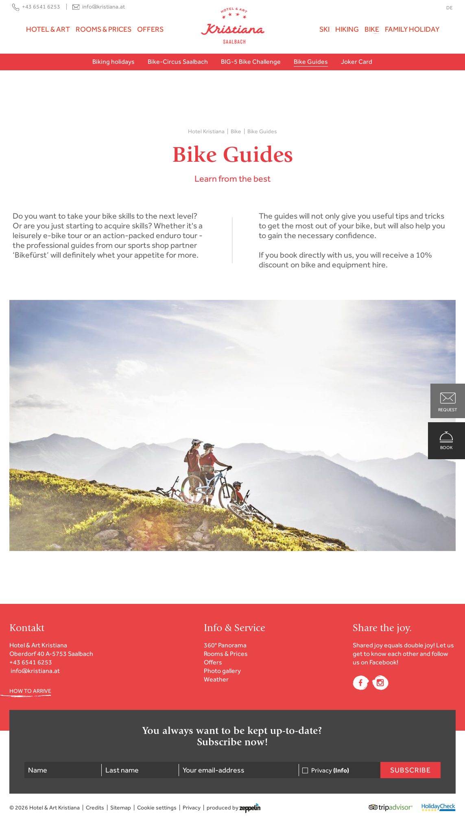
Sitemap (120, 807)
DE (449, 8)
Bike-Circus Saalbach (178, 61)
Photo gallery (222, 671)
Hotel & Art (48, 29)
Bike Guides (311, 61)
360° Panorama (225, 645)
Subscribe (410, 770)
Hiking (347, 29)
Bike (372, 29)
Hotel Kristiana (206, 131)
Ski (324, 29)
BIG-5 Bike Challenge (251, 61)
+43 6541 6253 (41, 6)
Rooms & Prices (103, 29)
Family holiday (412, 29)
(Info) (341, 770)
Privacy (330, 770)
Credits (95, 807)
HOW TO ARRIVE (30, 691)
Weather (216, 679)
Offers (150, 29)
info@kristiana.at (103, 6)
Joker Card (356, 61)
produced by (233, 807)
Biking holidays (113, 61)
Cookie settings (157, 807)
